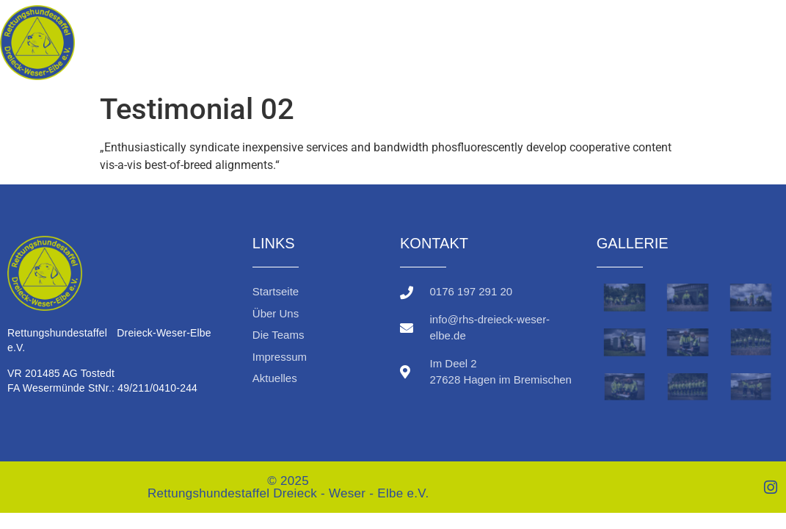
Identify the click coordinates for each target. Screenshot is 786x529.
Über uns (626, 29)
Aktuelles (744, 56)
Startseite (517, 29)
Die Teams (732, 29)
